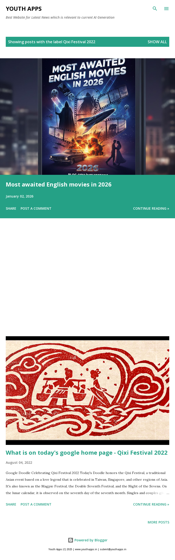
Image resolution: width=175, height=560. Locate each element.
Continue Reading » (151, 208)
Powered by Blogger (87, 540)
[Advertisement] (87, 284)
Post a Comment (36, 208)
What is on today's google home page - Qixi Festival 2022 (87, 452)
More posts (158, 522)
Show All (157, 41)
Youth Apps (24, 8)
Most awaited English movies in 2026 (59, 184)
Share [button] (11, 208)
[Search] (155, 8)
